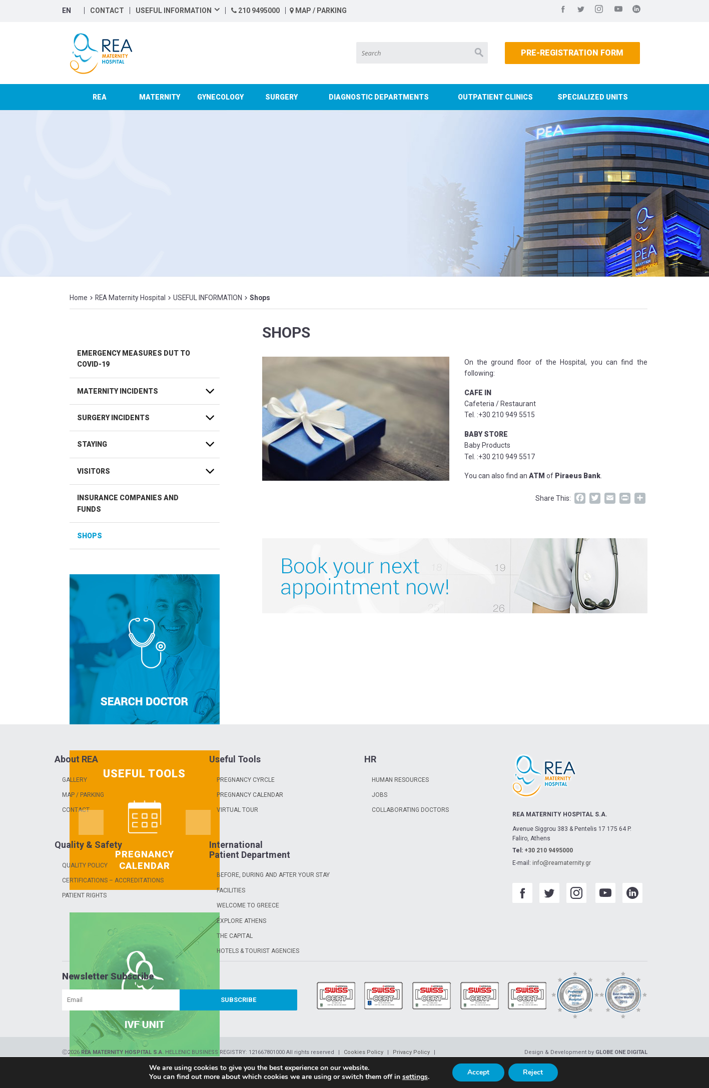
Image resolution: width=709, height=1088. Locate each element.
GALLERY (74, 779)
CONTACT (107, 11)
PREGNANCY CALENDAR (250, 794)
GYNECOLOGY (220, 97)
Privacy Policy (411, 1052)
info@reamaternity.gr (561, 862)
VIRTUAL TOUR (237, 809)
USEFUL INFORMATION (174, 11)
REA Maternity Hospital (130, 298)
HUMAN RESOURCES (400, 779)
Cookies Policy (363, 1052)
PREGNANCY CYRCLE (246, 779)
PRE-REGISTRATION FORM (572, 53)
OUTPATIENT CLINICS (495, 97)
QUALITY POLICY (85, 865)
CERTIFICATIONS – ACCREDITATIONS (113, 880)
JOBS (379, 794)
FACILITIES (231, 890)
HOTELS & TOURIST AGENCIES (258, 950)
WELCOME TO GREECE (248, 905)
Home (79, 298)
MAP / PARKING (318, 11)
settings (414, 1076)
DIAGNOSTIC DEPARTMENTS (379, 97)
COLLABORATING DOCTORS (410, 809)
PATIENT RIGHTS (84, 895)
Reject (533, 1072)
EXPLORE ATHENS (241, 920)
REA (100, 97)
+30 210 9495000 (548, 850)
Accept (478, 1072)
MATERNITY (159, 97)
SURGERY (281, 97)
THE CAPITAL (235, 935)
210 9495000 (255, 11)
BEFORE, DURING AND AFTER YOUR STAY (273, 874)
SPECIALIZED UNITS (592, 97)
